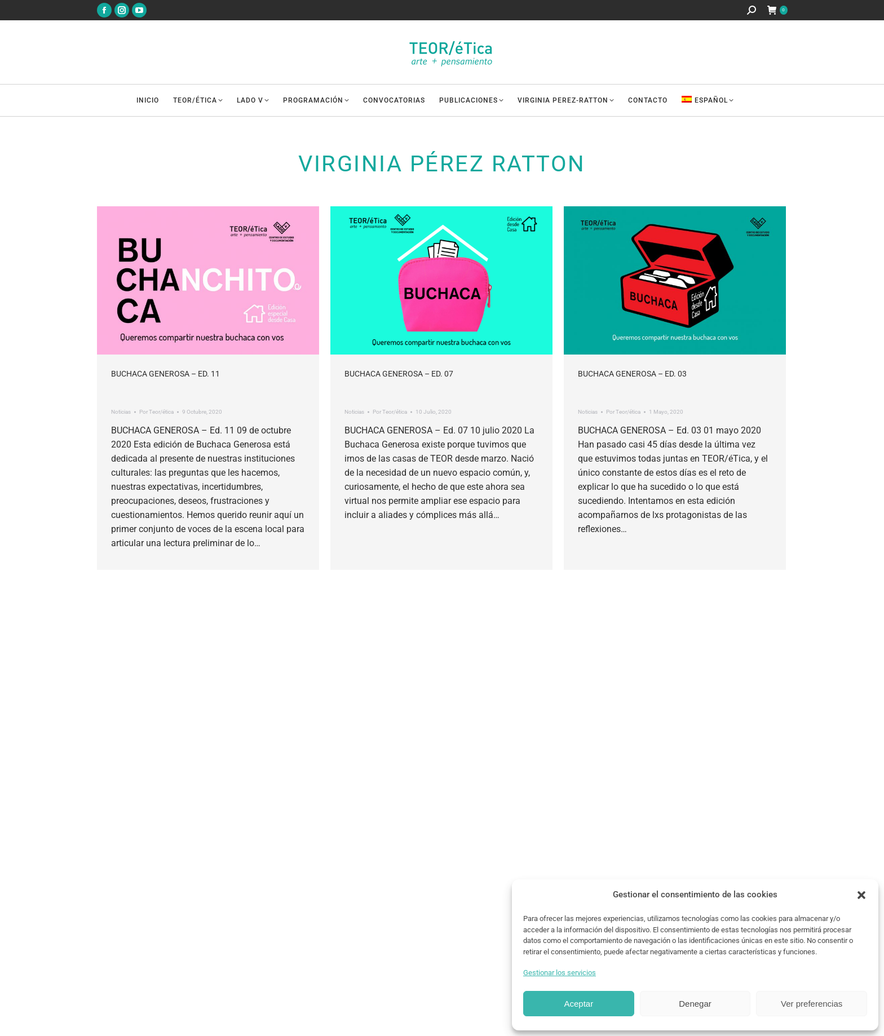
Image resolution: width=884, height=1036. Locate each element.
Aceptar (578, 1003)
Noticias (121, 412)
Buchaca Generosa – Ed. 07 (398, 373)
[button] (861, 895)
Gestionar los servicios (559, 972)
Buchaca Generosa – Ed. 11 (165, 373)
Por (156, 412)
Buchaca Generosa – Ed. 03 (632, 373)
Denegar (695, 1003)
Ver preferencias (811, 1003)
